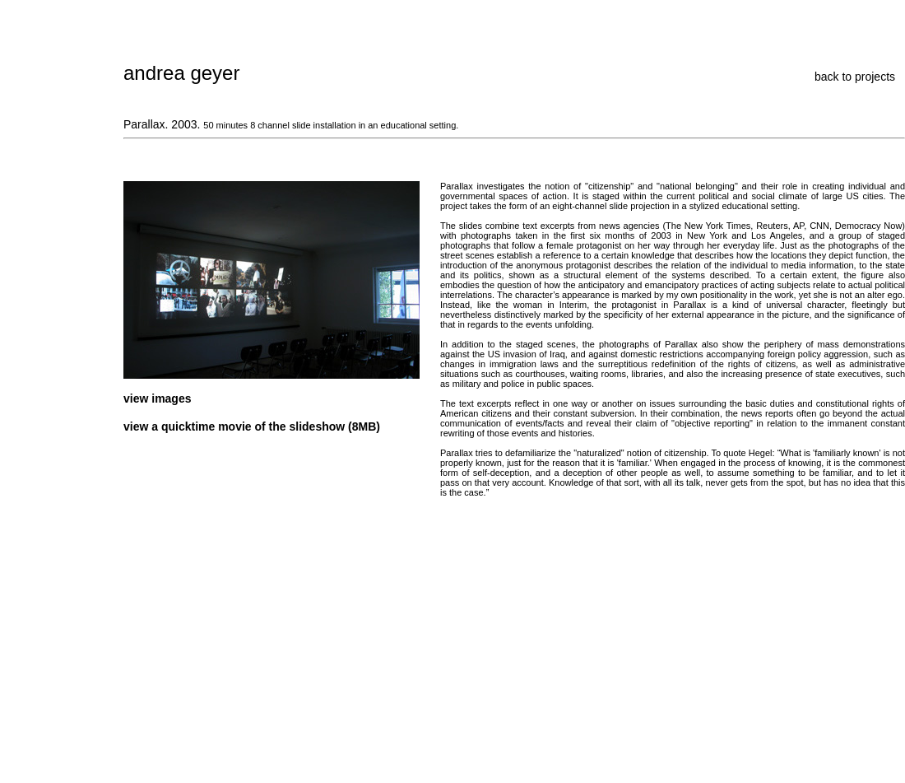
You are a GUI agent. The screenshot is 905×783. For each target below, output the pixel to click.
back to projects (854, 76)
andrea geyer (181, 73)
